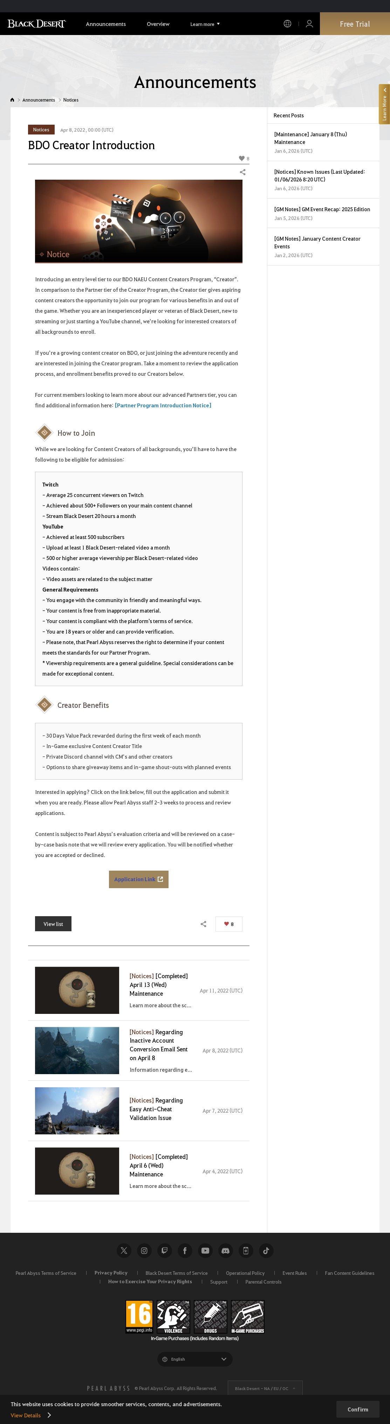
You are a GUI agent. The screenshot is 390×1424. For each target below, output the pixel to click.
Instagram (144, 1250)
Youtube (205, 1250)
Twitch (164, 1250)
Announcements (38, 99)
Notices (70, 99)
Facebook (185, 1250)
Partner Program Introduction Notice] (164, 405)
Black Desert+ (246, 1250)
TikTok (266, 1250)
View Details (26, 1415)
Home (12, 100)
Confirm (358, 1409)
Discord (225, 1250)
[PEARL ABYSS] (108, 1388)
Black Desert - (261, 1388)
